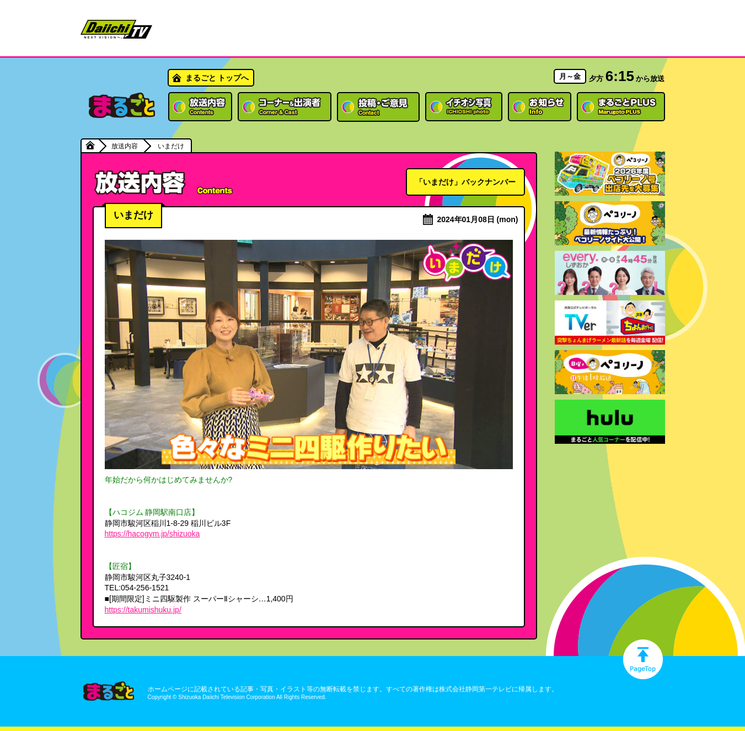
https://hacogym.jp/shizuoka (152, 533)
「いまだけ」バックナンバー (465, 182)
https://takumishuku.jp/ (143, 609)
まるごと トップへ (217, 77)
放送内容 (124, 146)
